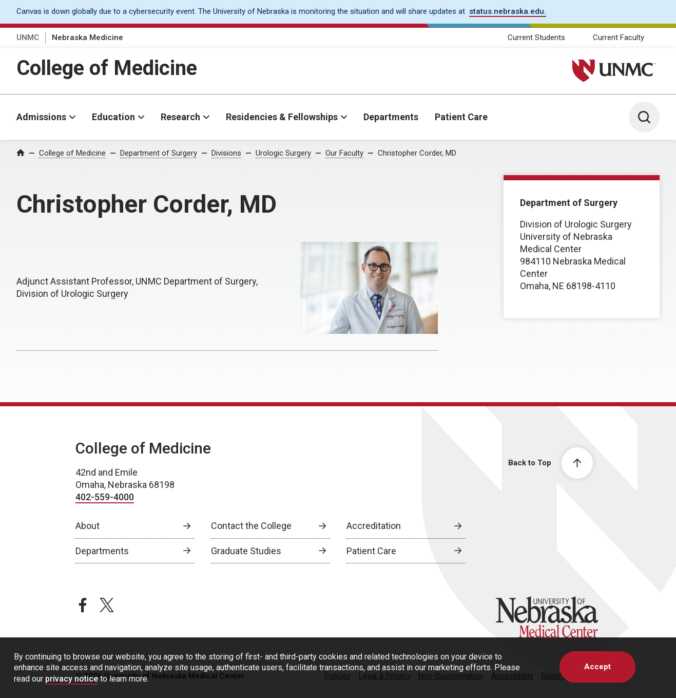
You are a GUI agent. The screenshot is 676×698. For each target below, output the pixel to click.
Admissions (41, 116)
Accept (597, 666)
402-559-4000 (104, 497)
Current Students (536, 37)
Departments (390, 116)
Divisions (226, 153)
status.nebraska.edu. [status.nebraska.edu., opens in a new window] (507, 11)
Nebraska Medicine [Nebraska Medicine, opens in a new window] (87, 37)
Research (180, 116)
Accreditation (373, 525)
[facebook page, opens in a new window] (82, 605)
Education (113, 116)
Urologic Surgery (283, 153)
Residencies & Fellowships (282, 116)
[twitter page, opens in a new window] (107, 605)
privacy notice (71, 679)
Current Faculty (618, 37)
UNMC (27, 37)
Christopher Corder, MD (417, 153)
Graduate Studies (246, 550)
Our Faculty (344, 153)
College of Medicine (106, 68)
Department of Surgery (158, 153)
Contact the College (251, 525)
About (87, 525)
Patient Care (461, 116)
